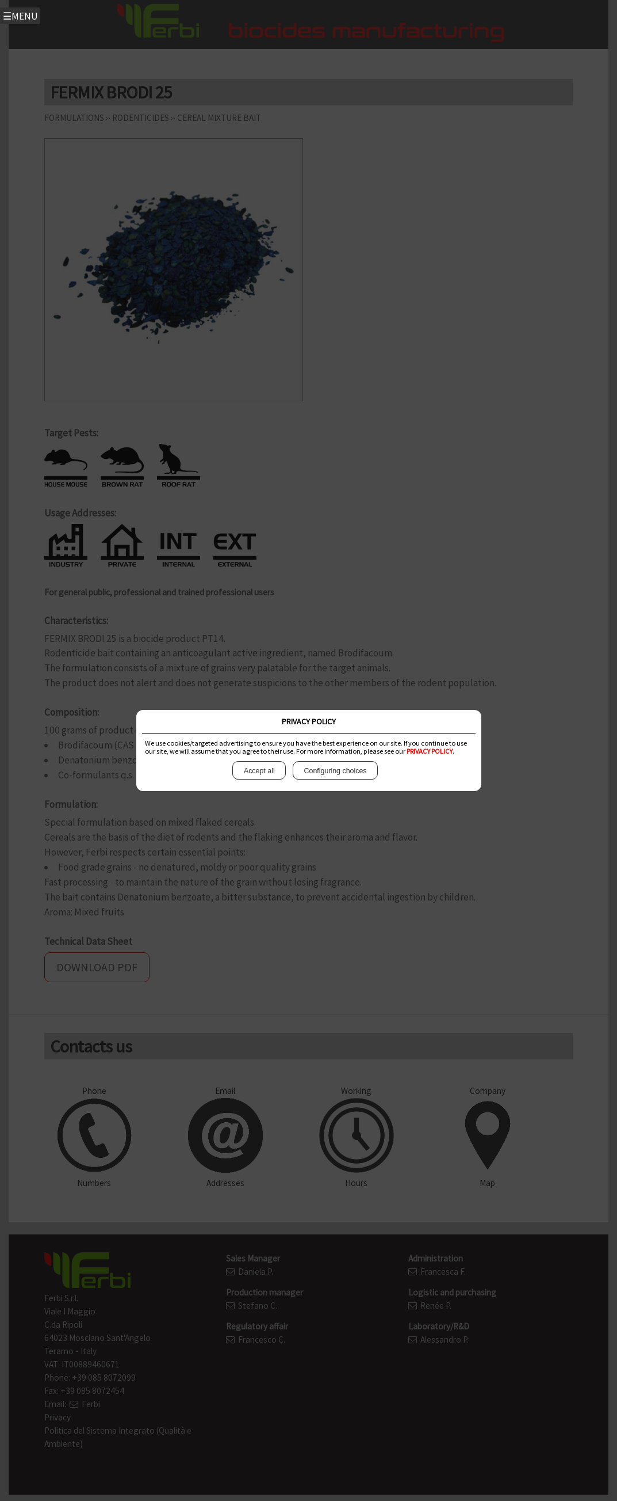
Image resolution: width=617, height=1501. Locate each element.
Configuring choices (335, 771)
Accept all (259, 771)
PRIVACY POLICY (430, 751)
